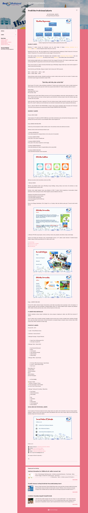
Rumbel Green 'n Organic (34, 243)
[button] (76, 10)
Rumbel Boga (31, 242)
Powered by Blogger (53, 509)
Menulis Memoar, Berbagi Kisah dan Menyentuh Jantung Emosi (44, 483)
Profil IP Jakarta (4, 39)
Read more (75, 479)
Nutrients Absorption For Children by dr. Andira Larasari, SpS (44, 471)
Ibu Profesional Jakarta (36, 3)
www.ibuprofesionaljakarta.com (38, 449)
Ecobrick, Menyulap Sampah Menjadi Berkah (40, 496)
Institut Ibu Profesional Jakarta (43, 446)
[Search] (79, 3)
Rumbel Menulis (32, 246)
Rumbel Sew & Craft (33, 245)
